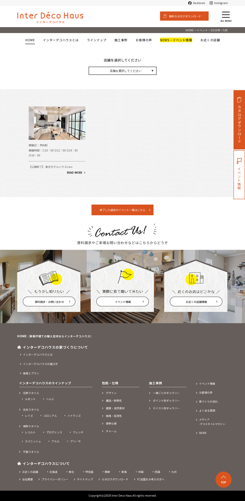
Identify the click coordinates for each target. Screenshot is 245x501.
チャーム (111, 431)
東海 (124, 472)
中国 (140, 472)
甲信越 (89, 472)
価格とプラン (31, 373)
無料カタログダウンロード (185, 16)
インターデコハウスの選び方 (40, 364)
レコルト (30, 432)
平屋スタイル (31, 452)
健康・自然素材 (115, 408)
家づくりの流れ (208, 401)
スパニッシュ (33, 441)
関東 (107, 472)
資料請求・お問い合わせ (49, 302)
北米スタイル (31, 409)
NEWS (203, 433)
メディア (212, 422)
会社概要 (27, 479)
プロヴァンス (54, 432)
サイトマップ (85, 479)
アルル (55, 441)
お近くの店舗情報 (196, 302)
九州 (174, 472)
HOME (30, 40)
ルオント (30, 399)
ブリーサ (75, 441)
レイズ (29, 416)
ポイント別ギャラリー (166, 400)
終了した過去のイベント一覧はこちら (122, 210)
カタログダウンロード (239, 124)
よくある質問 (207, 410)
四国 (157, 472)
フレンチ (78, 432)
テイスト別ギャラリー (166, 408)
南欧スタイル (31, 426)
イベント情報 (123, 302)
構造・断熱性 (114, 400)
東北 (71, 472)
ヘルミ (50, 399)
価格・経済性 (114, 416)
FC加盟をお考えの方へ (150, 479)
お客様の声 (205, 392)
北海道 (53, 472)
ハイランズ (74, 416)
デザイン (111, 393)
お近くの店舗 (30, 472)
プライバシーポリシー (55, 479)
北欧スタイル (31, 393)
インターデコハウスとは (37, 354)
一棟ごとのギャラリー (166, 393)
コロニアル (50, 416)
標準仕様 (111, 423)
